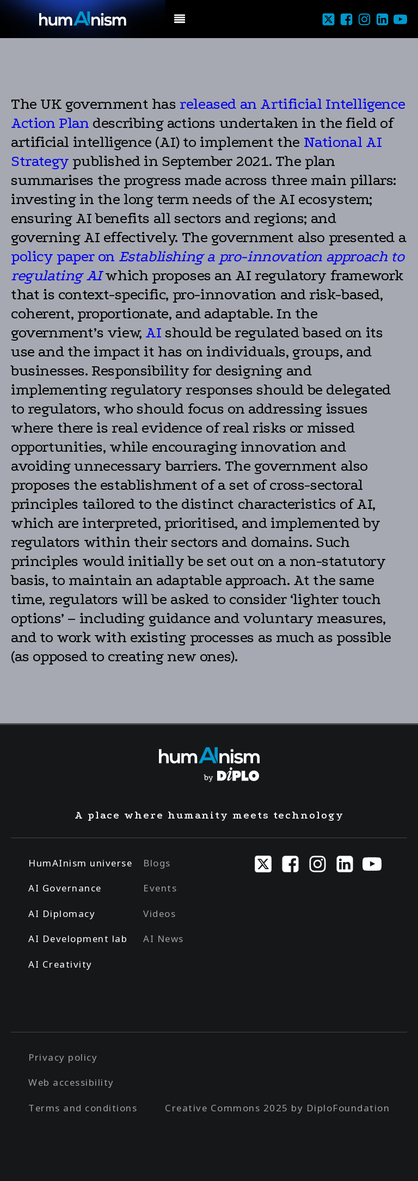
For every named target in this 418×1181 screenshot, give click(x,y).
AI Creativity (60, 964)
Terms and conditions (82, 1108)
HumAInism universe (80, 863)
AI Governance (65, 888)
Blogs (157, 863)
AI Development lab (77, 938)
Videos (159, 913)
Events (160, 888)
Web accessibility (71, 1082)
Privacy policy (62, 1057)
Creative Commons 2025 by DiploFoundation (277, 1108)
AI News (163, 938)
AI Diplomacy (61, 913)
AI (153, 332)
